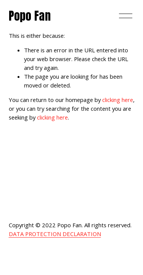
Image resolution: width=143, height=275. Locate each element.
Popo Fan (30, 15)
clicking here (117, 100)
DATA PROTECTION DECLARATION (55, 234)
